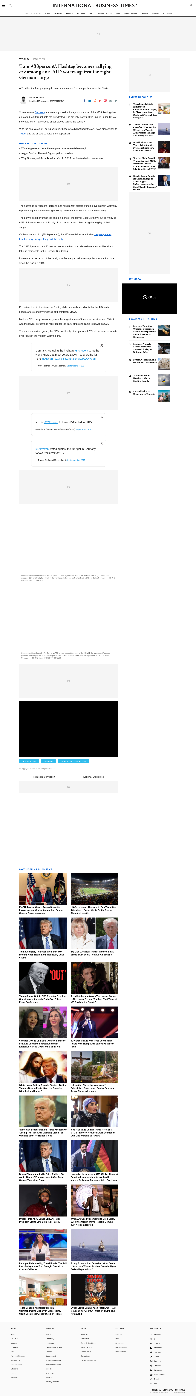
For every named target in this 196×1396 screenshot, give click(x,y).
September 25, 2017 (85, 429)
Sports (13, 1373)
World (47, 14)
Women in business (53, 1364)
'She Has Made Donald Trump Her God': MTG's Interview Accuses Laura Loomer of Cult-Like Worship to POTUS (93, 1132)
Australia (118, 1334)
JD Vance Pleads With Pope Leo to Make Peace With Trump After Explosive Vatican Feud (92, 1043)
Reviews (155, 14)
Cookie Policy (86, 1351)
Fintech (49, 1377)
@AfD (45, 358)
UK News (58, 14)
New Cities (50, 1373)
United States (120, 1351)
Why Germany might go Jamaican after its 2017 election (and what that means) (62, 158)
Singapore (119, 1343)
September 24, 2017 (76, 366)
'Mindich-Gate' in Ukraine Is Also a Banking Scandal (141, 378)
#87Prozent (51, 422)
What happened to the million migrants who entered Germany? (53, 149)
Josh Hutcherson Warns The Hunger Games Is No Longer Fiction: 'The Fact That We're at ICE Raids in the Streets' (94, 999)
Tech (118, 14)
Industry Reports (52, 1381)
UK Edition (167, 14)
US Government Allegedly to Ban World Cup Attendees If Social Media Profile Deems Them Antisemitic (93, 910)
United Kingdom (121, 1347)
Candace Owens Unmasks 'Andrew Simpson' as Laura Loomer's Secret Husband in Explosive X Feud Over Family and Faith (42, 1043)
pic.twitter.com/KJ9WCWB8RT (79, 358)
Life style (14, 1369)
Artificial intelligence (53, 1360)
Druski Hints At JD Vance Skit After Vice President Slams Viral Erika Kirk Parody (143, 146)
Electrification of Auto (54, 1347)
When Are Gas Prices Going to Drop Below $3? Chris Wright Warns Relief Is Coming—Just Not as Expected (93, 1221)
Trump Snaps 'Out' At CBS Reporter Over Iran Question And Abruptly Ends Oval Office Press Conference (42, 999)
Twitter (22, 133)
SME (91, 14)
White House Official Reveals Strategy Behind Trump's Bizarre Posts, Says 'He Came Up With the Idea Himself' (43, 1088)
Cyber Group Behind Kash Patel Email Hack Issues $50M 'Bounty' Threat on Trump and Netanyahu (93, 1310)
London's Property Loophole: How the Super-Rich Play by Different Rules (142, 348)
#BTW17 (55, 358)
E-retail (48, 1334)
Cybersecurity (51, 1356)
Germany (40, 112)
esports (49, 1369)
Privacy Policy (86, 1347)
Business (81, 14)
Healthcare (50, 1343)
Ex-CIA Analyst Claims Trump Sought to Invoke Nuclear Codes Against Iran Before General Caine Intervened (41, 910)
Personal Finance (104, 14)
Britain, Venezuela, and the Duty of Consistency (145, 361)
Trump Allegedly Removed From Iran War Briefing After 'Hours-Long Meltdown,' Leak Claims (41, 954)
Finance (49, 1351)
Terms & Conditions (88, 1343)
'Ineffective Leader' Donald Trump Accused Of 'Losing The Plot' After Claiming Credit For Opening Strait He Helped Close (43, 1132)
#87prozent (81, 350)
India (117, 1338)
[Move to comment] (115, 100)
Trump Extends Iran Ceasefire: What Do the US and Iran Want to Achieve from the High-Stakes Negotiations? (93, 1266)
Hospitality (50, 1338)
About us (84, 1334)
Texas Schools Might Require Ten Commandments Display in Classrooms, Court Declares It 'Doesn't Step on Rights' (40, 1310)
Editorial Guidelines (93, 776)
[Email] (110, 100)
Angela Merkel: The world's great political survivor (47, 153)
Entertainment (130, 14)
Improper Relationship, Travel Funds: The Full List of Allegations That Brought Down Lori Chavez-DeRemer (43, 1266)
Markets (69, 14)
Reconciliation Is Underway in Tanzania (144, 392)
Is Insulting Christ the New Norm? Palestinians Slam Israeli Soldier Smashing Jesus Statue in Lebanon (93, 1088)
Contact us (85, 1338)
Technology (15, 1360)
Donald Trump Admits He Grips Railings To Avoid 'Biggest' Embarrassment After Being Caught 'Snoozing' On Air (41, 1177)
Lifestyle (144, 14)
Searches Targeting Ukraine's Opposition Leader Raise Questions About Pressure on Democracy (144, 331)
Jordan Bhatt (38, 97)
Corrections (85, 1356)
